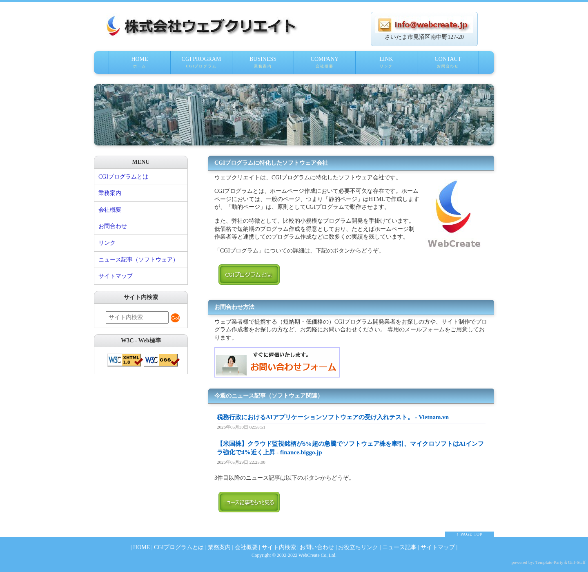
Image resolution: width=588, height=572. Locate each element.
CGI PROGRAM (201, 65)
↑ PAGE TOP (470, 534)
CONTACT (448, 65)
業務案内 (109, 193)
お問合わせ (112, 226)
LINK (386, 65)
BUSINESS (263, 65)
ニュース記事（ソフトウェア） (138, 260)
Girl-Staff (577, 562)
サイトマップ (115, 276)
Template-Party (549, 562)
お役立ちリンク (358, 547)
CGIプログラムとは (123, 177)
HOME (139, 65)
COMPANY (324, 65)
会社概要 (109, 210)
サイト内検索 (279, 547)
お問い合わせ (317, 547)
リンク (107, 243)
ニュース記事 (399, 547)
